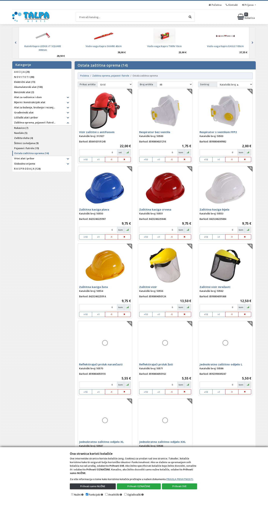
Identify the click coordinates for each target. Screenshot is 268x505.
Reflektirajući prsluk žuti (156, 364)
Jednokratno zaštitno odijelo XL (101, 442)
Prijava (248, 5)
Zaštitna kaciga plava (94, 209)
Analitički (113, 494)
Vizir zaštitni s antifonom (96, 132)
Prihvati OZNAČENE (138, 486)
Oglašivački (134, 494)
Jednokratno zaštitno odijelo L (221, 364)
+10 (85, 159)
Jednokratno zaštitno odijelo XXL (162, 442)
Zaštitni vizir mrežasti (215, 287)
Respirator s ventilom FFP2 (218, 132)
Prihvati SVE (179, 486)
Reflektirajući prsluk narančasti (100, 364)
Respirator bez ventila (154, 132)
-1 (111, 159)
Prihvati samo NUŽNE (92, 486)
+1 (98, 159)
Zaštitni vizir (148, 287)
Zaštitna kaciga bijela (214, 209)
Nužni (77, 494)
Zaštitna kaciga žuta (93, 287)
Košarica (246, 17)
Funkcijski (94, 494)
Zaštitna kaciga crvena (155, 209)
